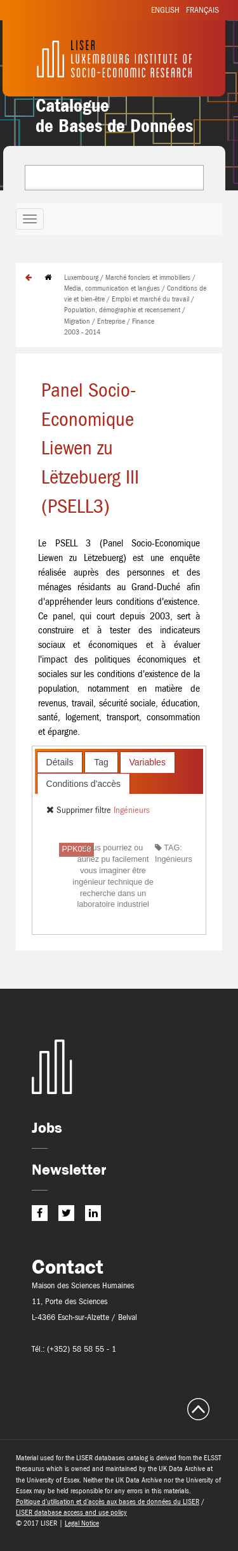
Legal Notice (82, 1523)
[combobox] (114, 177)
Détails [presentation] (60, 762)
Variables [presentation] (147, 762)
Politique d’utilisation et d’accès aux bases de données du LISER (107, 1501)
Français (202, 9)
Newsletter (69, 1169)
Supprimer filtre (80, 809)
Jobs (47, 1127)
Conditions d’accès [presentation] (83, 784)
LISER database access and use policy (71, 1512)
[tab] (60, 761)
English (165, 9)
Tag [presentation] (101, 762)
